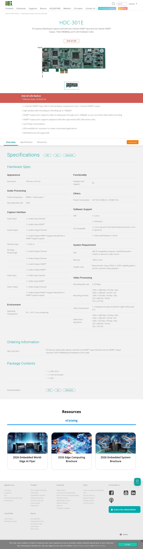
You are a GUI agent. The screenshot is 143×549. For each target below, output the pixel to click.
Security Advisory (89, 495)
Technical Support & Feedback (93, 490)
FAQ (84, 493)
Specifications (26, 142)
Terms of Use (99, 546)
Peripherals (34, 506)
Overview (11, 142)
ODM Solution (61, 490)
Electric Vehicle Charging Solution (68, 495)
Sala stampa (35, 526)
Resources (42, 142)
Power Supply (35, 503)
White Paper (35, 529)
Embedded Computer (38, 495)
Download (133, 142)
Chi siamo (7, 490)
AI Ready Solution (62, 498)
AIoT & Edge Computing (39, 490)
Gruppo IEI (7, 493)
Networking (34, 493)
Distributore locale (10, 521)
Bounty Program (88, 498)
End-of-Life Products (12, 13)
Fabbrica (60, 506)
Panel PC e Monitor (37, 500)
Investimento (8, 500)
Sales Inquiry (8, 519)
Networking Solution (63, 500)
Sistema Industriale (37, 498)
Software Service (88, 500)
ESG (5, 495)
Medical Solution (62, 503)
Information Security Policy (13, 498)
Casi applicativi (35, 519)
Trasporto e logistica (63, 508)
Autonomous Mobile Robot (66, 493)
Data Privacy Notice (81, 546)
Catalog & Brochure (37, 521)
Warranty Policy (88, 503)
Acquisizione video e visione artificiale (34, 13)
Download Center (36, 524)
